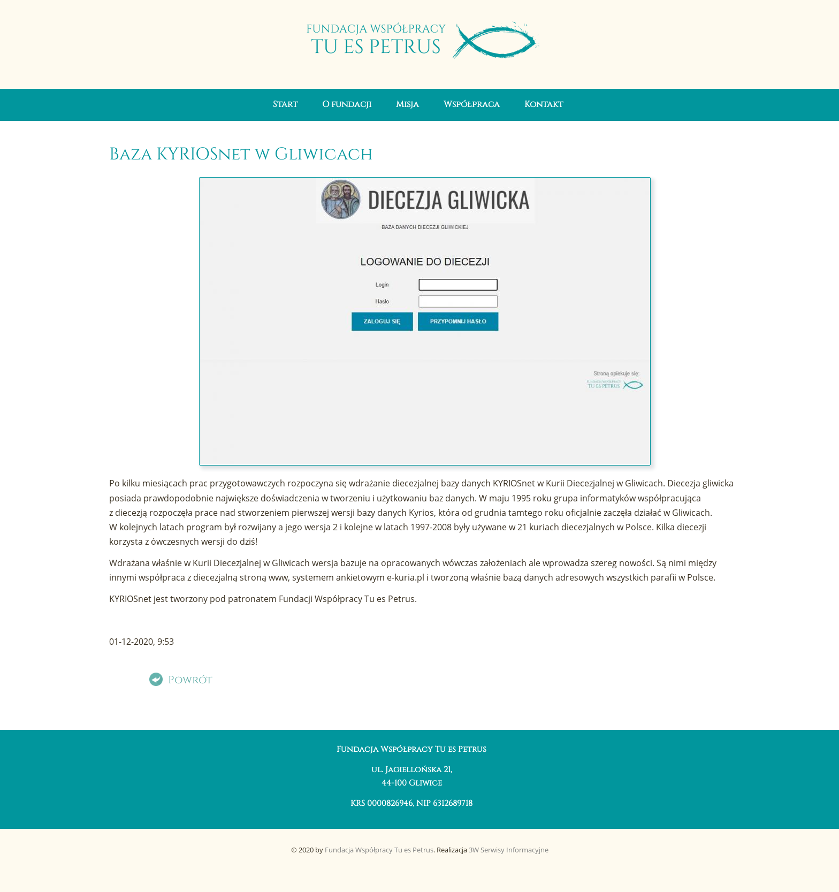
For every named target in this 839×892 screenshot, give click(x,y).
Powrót (190, 680)
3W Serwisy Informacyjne (508, 850)
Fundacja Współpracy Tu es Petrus (379, 850)
